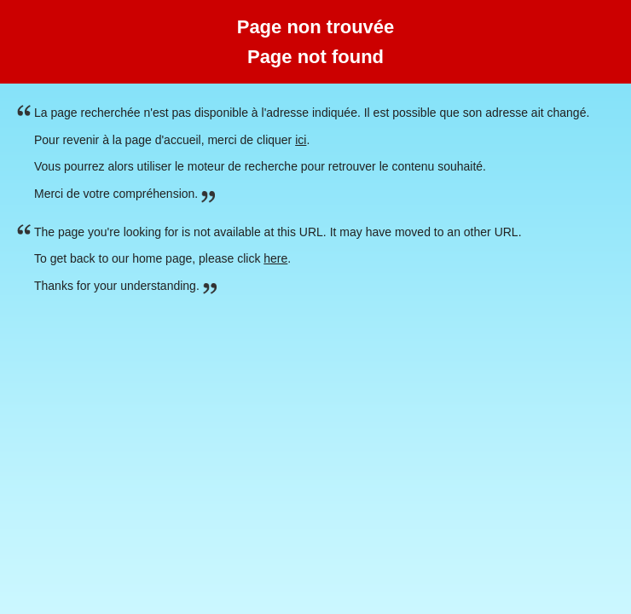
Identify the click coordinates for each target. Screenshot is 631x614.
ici (300, 140)
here (275, 258)
